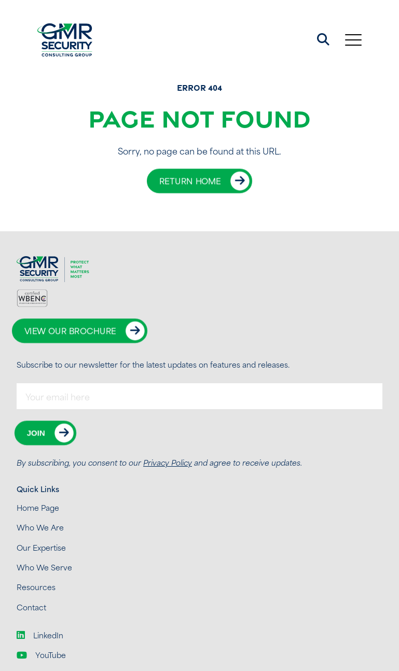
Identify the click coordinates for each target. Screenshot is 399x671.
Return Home (190, 180)
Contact (31, 607)
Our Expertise (41, 547)
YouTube (41, 655)
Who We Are (40, 527)
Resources (36, 587)
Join (36, 432)
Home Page (38, 507)
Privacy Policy (167, 462)
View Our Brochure (70, 330)
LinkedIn (40, 635)
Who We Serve (44, 567)
